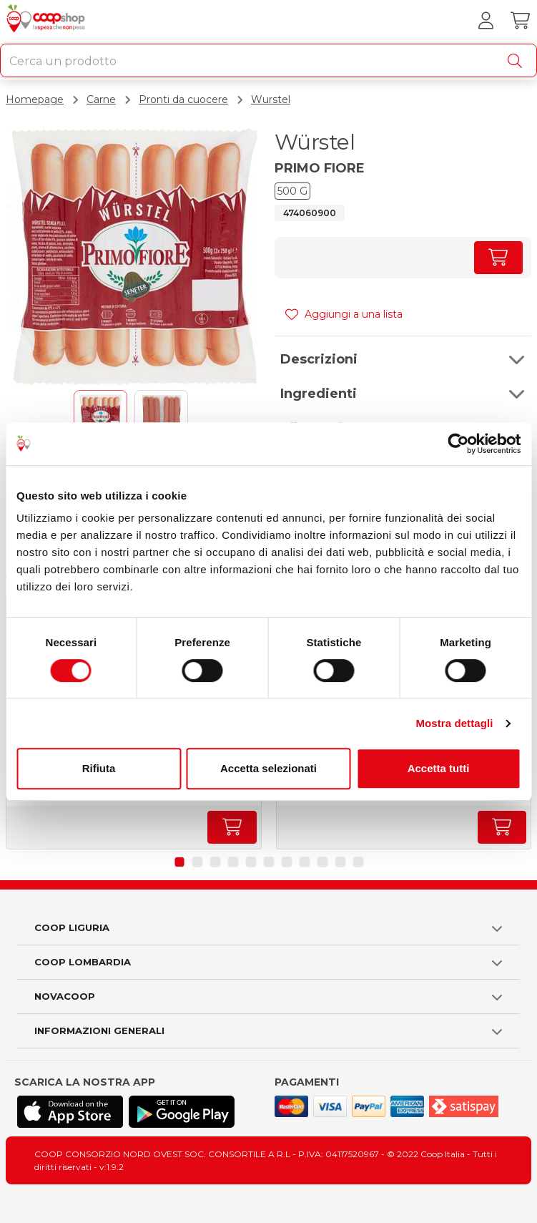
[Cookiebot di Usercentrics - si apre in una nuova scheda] (458, 443)
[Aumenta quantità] (498, 257)
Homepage (35, 99)
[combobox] (268, 60)
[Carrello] (520, 21)
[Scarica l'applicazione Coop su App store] (70, 1112)
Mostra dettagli (454, 723)
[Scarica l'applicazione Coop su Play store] (181, 1112)
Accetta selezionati (268, 768)
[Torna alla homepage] (47, 20)
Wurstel (270, 99)
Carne (101, 99)
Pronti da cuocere (183, 99)
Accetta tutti (439, 768)
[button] (403, 359)
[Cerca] (518, 61)
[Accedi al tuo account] (485, 21)
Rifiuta (99, 768)
